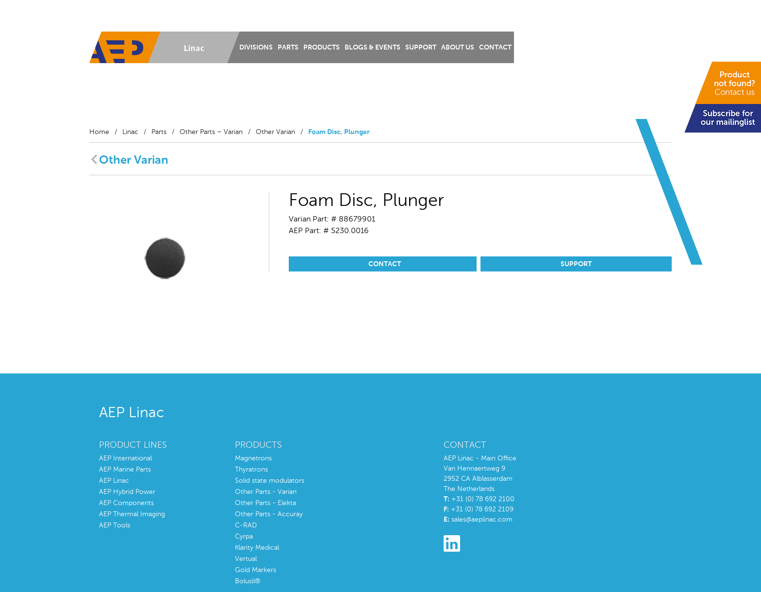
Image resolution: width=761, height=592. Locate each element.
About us (457, 47)
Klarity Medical (257, 547)
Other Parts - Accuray (269, 514)
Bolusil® (248, 581)
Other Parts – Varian (211, 132)
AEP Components (126, 503)
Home (99, 132)
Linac (130, 132)
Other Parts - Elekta (265, 503)
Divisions (256, 47)
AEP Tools (114, 525)
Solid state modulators (269, 480)
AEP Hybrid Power (127, 492)
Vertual (246, 559)
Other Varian (275, 132)
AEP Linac (114, 480)
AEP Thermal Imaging (132, 514)
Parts (288, 47)
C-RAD (246, 525)
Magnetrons (253, 458)
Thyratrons (251, 469)
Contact (495, 47)
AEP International (125, 458)
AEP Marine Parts (125, 469)
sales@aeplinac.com (482, 519)
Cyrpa (244, 536)
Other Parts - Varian (266, 492)
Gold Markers (255, 570)
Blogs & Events (372, 47)
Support (420, 47)
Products (321, 47)
